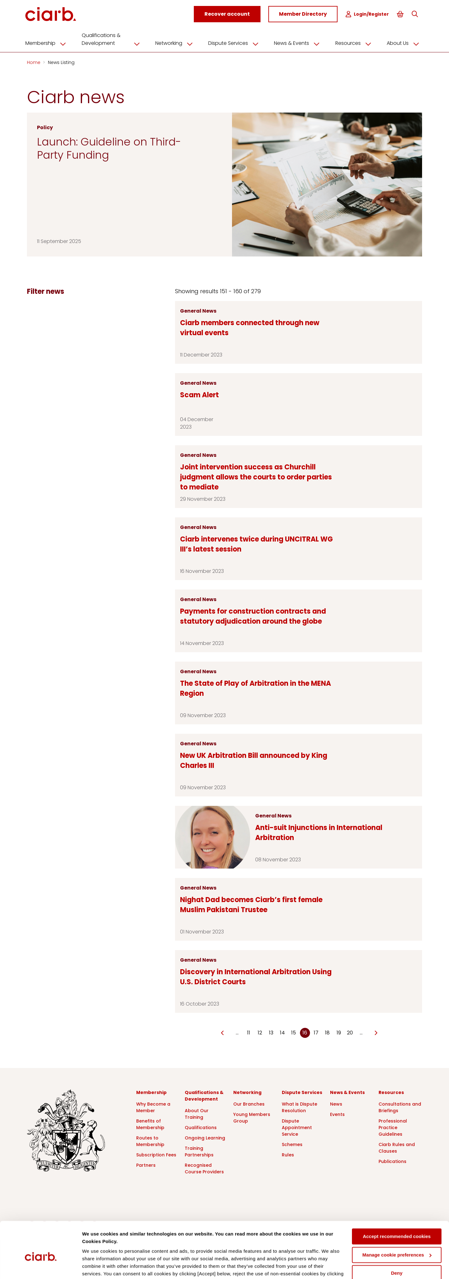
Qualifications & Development (114, 39)
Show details (96, 1266)
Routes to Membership (150, 1140)
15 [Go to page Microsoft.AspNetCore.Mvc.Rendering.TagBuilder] (293, 1032)
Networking (177, 43)
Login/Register (367, 14)
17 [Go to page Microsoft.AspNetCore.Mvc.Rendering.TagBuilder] (316, 1032)
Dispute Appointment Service (297, 1127)
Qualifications (201, 1127)
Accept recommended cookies (397, 1204)
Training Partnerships (199, 1151)
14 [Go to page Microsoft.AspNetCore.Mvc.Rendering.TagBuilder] (282, 1032)
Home (34, 62)
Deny (397, 1241)
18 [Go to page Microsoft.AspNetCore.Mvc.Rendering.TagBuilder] (327, 1032)
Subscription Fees (156, 1154)
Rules (288, 1154)
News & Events (299, 43)
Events (337, 1114)
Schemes (292, 1144)
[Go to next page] (376, 1033)
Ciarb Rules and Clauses (397, 1147)
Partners (146, 1165)
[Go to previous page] (222, 1033)
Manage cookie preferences (396, 1222)
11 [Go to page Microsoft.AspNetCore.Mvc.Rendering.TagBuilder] (248, 1032)
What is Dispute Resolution (299, 1107)
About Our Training (197, 1113)
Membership (49, 43)
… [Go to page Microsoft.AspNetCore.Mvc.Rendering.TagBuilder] (237, 1032)
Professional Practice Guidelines (393, 1127)
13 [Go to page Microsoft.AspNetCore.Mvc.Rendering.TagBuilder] (271, 1032)
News (336, 1104)
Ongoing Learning (205, 1137)
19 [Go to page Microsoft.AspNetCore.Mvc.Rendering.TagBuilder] (339, 1032)
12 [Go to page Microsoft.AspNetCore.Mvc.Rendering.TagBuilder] (260, 1032)
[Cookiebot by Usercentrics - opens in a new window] (40, 1266)
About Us (403, 43)
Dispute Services (235, 43)
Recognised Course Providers (204, 1168)
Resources (354, 43)
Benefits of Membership (150, 1124)
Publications (392, 1161)
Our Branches (249, 1104)
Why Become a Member (153, 1107)
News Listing (61, 62)
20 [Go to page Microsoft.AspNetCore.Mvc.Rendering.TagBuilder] (350, 1032)
